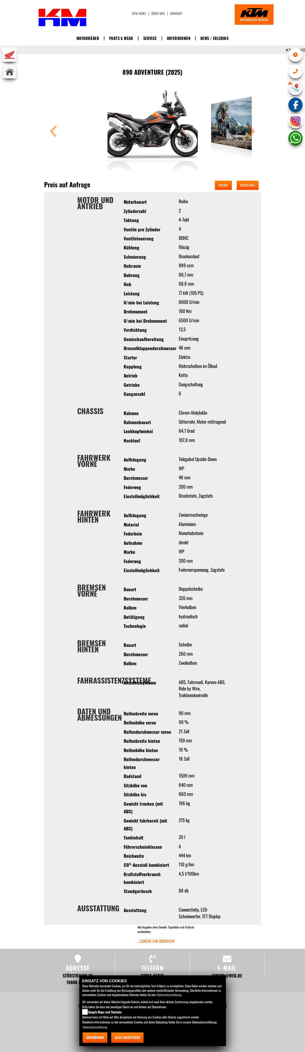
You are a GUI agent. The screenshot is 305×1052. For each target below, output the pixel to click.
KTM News (139, 13)
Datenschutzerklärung (169, 994)
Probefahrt (247, 185)
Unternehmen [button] (178, 38)
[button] (53, 132)
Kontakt (176, 13)
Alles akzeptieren (127, 1037)
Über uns (158, 13)
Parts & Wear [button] (121, 38)
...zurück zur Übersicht (156, 941)
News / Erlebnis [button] (214, 38)
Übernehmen (95, 1037)
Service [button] (150, 38)
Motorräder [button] (87, 38)
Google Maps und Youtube (105, 1012)
